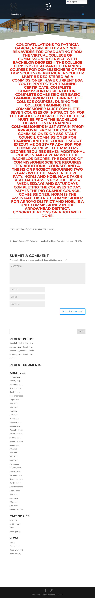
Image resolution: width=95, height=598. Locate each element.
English (72, 1)
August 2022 (14, 400)
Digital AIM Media (49, 595)
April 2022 (13, 415)
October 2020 (15, 483)
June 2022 (14, 407)
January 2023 (15, 381)
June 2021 (13, 453)
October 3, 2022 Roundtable (21, 354)
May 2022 (13, 411)
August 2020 (15, 491)
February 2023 (15, 377)
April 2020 (14, 506)
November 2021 (16, 434)
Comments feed (16, 550)
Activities (13, 520)
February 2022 (15, 422)
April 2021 (13, 460)
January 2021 (15, 472)
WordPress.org (16, 554)
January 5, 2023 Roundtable (21, 347)
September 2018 (16, 509)
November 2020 (16, 479)
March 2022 (14, 419)
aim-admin (16, 229)
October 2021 (15, 438)
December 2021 (16, 430)
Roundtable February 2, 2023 (21, 343)
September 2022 (16, 396)
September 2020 (16, 487)
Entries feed (14, 546)
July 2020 (13, 494)
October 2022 (15, 392)
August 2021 (14, 445)
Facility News (15, 524)
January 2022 (15, 426)
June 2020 (14, 498)
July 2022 (13, 403)
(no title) (13, 358)
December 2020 (16, 475)
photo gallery (38, 229)
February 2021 (15, 468)
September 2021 (16, 441)
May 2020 (13, 502)
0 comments (50, 229)
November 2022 (16, 388)
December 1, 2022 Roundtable (22, 351)
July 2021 (13, 449)
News (12, 528)
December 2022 (16, 385)
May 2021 (13, 456)
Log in (12, 542)
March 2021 (14, 464)
